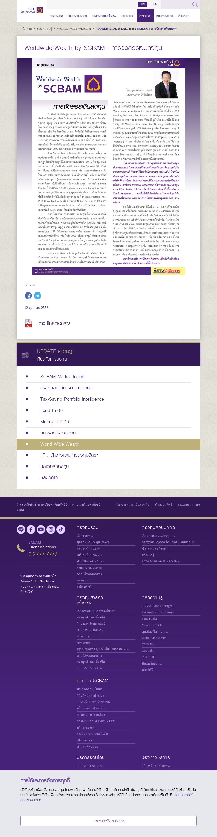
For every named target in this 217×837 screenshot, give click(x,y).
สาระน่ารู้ (148, 555)
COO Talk (148, 657)
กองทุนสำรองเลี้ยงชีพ (104, 15)
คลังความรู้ (145, 15)
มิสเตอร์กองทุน (152, 663)
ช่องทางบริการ (164, 15)
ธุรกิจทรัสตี (128, 15)
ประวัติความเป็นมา (90, 689)
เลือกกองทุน (85, 536)
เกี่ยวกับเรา (183, 15)
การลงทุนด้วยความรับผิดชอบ (97, 721)
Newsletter (83, 643)
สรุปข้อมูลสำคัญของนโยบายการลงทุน (102, 649)
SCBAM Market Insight (157, 606)
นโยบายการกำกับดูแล (92, 708)
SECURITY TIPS (189, 504)
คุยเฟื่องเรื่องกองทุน (155, 631)
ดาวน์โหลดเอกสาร (55, 323)
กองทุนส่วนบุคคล (77, 15)
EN (155, 4)
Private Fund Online (160, 561)
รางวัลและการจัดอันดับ (92, 734)
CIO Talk (148, 651)
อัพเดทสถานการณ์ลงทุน (158, 612)
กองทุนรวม (56, 15)
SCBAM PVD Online (90, 668)
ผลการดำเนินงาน (88, 548)
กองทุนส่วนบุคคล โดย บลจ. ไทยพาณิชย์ (169, 542)
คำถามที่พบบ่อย (87, 746)
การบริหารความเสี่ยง (91, 714)
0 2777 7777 (43, 554)
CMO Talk (148, 644)
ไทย (142, 4)
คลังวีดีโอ (148, 670)
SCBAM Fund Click (90, 766)
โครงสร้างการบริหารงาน (93, 702)
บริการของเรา (86, 727)
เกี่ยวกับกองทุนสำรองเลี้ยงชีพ (96, 611)
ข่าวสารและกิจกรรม (155, 548)
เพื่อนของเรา (85, 740)
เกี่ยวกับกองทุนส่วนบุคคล (158, 536)
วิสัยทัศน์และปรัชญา (90, 695)
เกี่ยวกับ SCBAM (92, 680)
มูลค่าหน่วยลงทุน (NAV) (93, 542)
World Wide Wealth (74, 28)
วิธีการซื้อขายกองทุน (156, 766)
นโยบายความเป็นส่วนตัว (132, 504)
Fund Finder (149, 619)
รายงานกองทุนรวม (89, 568)
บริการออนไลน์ (91, 757)
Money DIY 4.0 (152, 625)
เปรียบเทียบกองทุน (89, 555)
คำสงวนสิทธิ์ (163, 504)
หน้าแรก (26, 28)
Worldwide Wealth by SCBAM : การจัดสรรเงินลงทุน (136, 28)
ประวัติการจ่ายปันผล (90, 561)
